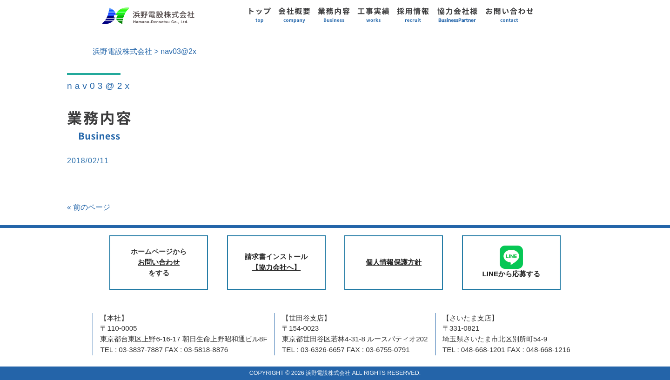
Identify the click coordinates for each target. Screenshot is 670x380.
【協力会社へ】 (276, 267)
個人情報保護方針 (394, 262)
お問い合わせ (159, 262)
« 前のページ (88, 207)
